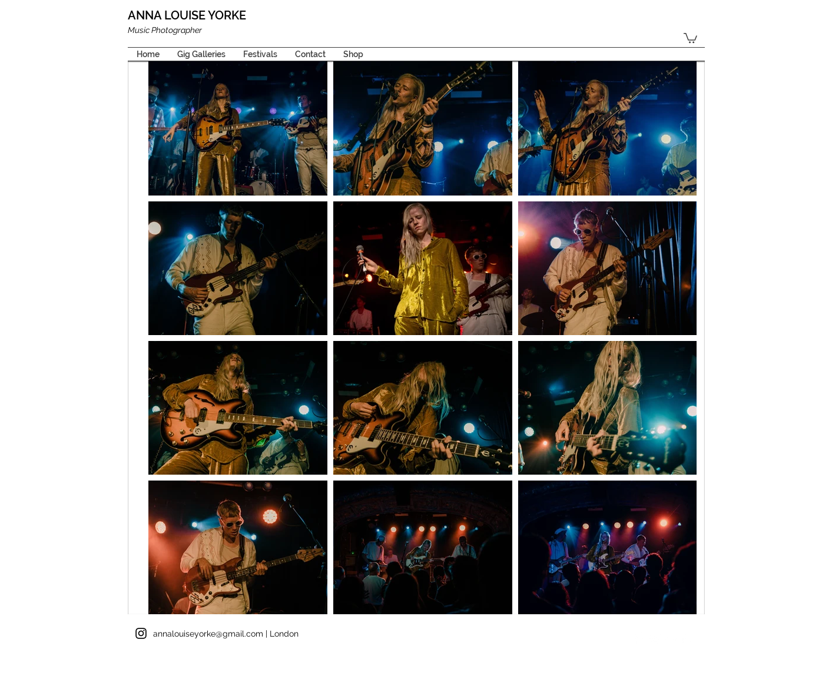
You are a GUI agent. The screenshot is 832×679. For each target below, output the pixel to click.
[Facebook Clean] (638, 639)
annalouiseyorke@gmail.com (208, 633)
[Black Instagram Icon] (141, 633)
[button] (690, 37)
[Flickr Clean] (671, 639)
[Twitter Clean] (654, 639)
